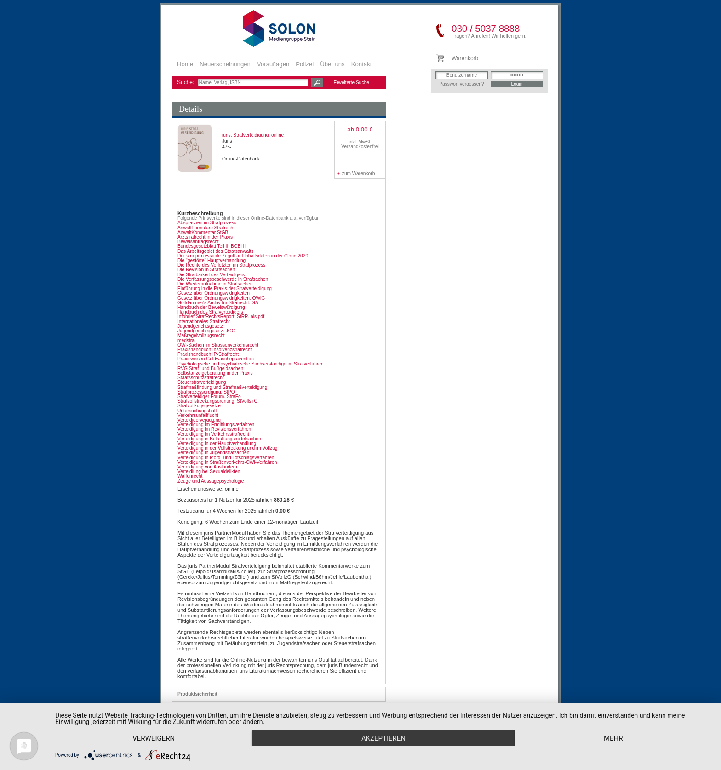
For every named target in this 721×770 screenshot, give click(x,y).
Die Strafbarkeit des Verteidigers (211, 274)
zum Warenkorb (356, 173)
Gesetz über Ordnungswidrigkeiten (213, 293)
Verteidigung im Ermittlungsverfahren (215, 424)
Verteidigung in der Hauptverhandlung (216, 443)
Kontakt (361, 64)
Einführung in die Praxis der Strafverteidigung (224, 288)
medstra (186, 340)
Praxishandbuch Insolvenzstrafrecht (214, 349)
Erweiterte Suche (351, 82)
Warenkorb (465, 58)
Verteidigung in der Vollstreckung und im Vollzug (227, 448)
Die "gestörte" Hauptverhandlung (211, 260)
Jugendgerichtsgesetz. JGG (206, 330)
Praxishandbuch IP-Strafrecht (208, 354)
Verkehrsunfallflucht (197, 415)
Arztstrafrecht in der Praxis (205, 237)
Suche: (186, 82)
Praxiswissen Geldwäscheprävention (215, 358)
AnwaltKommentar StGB (202, 232)
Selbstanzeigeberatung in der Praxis (215, 373)
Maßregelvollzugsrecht (200, 335)
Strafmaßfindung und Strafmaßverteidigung (222, 387)
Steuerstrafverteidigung (201, 382)
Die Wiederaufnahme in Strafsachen (215, 283)
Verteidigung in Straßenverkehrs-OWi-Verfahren (227, 462)
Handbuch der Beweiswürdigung (211, 307)
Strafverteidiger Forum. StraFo (209, 396)
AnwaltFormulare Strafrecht (206, 227)
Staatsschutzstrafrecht (200, 377)
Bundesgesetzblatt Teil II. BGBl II (211, 246)
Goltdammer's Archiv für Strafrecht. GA (217, 302)
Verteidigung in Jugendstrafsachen (213, 452)
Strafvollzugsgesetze (199, 405)
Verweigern (153, 738)
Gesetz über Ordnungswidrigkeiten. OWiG (221, 298)
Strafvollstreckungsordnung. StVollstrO (217, 401)
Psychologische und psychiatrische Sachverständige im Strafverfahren (250, 363)
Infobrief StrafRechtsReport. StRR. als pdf (220, 316)
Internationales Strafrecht (203, 321)
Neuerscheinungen (225, 64)
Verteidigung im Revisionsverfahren (214, 429)
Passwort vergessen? (461, 83)
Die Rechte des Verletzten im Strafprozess (221, 265)
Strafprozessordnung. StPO (206, 391)
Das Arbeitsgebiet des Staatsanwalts (215, 251)
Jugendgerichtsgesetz (200, 326)
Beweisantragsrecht (197, 241)
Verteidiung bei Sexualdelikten (208, 471)
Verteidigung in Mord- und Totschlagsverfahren (225, 457)
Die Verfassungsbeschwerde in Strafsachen (222, 279)
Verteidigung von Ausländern (207, 466)
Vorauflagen (273, 64)
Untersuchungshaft (197, 410)
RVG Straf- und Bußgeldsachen (210, 368)
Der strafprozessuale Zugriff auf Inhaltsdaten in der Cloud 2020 (242, 255)
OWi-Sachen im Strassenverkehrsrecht (217, 345)
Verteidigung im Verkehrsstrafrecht (213, 434)
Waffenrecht (189, 476)
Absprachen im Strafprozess (206, 222)
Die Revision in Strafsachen (206, 269)
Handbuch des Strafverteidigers (210, 311)
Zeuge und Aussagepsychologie (210, 481)
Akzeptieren (383, 738)
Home (185, 64)
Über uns (332, 64)
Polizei (305, 64)
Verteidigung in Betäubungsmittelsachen (219, 438)
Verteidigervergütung (199, 419)
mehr (613, 738)
